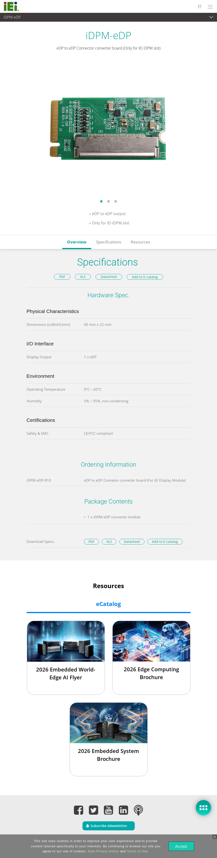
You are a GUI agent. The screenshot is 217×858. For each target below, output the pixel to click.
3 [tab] (115, 201)
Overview (77, 242)
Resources (140, 242)
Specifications (108, 242)
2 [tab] (108, 201)
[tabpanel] (108, 128)
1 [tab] (101, 201)
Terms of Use (136, 851)
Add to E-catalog (145, 277)
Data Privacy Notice (102, 851)
